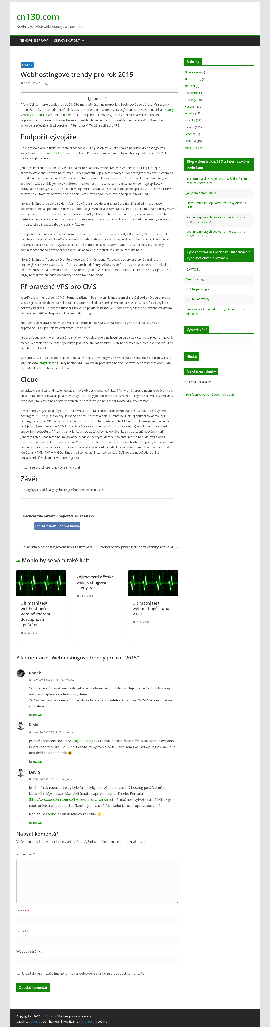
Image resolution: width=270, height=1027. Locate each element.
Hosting (27, 64)
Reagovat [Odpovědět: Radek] (35, 715)
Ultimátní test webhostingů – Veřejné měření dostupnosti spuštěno (35, 613)
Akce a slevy (192, 72)
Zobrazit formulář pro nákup (57, 526)
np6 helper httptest (199, 289)
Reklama (190, 141)
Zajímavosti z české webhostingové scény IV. (95, 582)
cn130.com (37, 16)
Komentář (25, 854)
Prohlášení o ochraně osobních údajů (209, 394)
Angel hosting (82, 741)
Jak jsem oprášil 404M (201, 193)
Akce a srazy (192, 79)
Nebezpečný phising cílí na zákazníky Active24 (139, 547)
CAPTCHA (193, 269)
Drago (45, 83)
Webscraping (195, 279)
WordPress (191, 148)
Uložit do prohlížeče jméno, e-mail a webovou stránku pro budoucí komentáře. (83, 973)
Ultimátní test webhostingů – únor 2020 (152, 608)
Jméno (22, 911)
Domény (190, 100)
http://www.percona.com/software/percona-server (69, 799)
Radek (35, 673)
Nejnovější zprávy (34, 40)
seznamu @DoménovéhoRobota (63, 153)
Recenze (190, 134)
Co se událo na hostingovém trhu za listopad (54, 547)
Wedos (51, 814)
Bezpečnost (192, 93)
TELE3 (79, 115)
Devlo (34, 772)
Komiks (189, 113)
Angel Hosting (48, 363)
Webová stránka (29, 951)
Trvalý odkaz (65, 679)
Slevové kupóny (67, 40)
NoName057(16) (197, 299)
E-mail (22, 931)
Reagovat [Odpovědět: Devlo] (35, 761)
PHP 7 (127, 270)
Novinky (189, 120)
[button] (82, 40)
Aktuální (189, 86)
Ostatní (189, 127)
